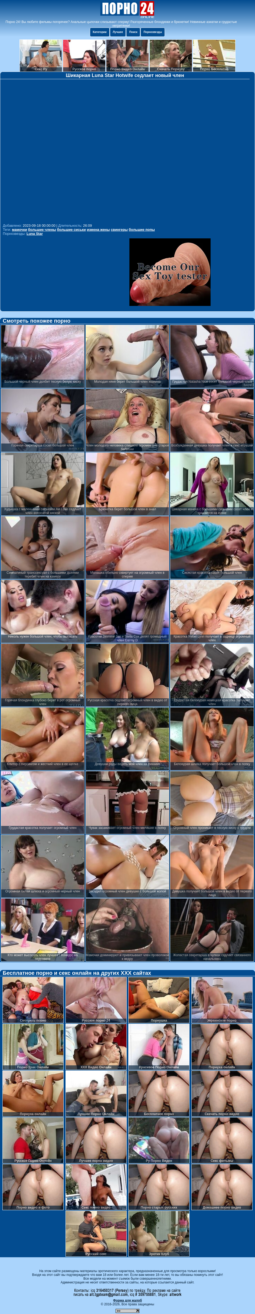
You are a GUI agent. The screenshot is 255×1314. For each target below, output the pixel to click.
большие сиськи (71, 230)
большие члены (42, 230)
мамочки (19, 230)
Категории (100, 32)
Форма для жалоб (127, 1300)
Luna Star (35, 234)
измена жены (98, 230)
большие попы (142, 230)
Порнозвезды (152, 32)
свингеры (119, 230)
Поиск (133, 32)
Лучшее (118, 32)
